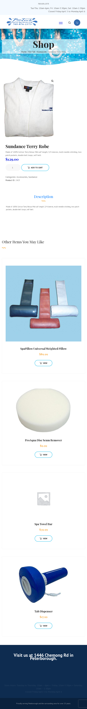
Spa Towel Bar (43, 524)
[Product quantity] (13, 167)
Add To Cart (35, 167)
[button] (52, 81)
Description (43, 196)
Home (23, 51)
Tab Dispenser (43, 611)
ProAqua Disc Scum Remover (43, 440)
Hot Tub (31, 51)
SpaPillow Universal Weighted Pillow (43, 348)
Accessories (42, 51)
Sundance (32, 177)
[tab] (43, 197)
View (43, 363)
